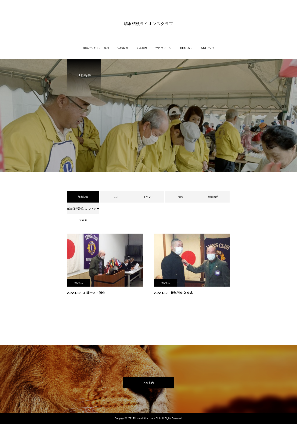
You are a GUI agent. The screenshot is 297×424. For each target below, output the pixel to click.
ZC (116, 196)
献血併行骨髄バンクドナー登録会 (83, 210)
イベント (148, 196)
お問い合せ (186, 48)
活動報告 (122, 48)
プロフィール (163, 48)
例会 (181, 196)
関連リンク (207, 48)
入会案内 (141, 48)
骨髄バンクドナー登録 (96, 48)
